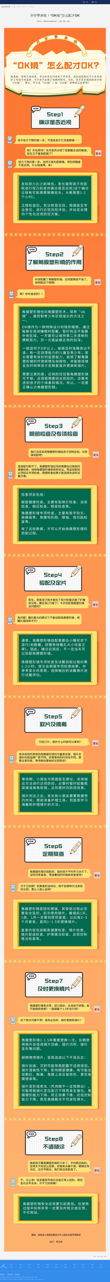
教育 (24, 6)
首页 (11, 1264)
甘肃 (47, 1264)
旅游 (92, 1264)
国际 (29, 1264)
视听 (56, 1267)
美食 (83, 1264)
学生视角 (31, 6)
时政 (20, 1264)
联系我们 (17, 1274)
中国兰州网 (16, 6)
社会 (20, 1267)
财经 (11, 1267)
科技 (92, 1267)
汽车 (83, 1267)
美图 (74, 1264)
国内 (38, 1264)
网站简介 (2, 1274)
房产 (101, 1264)
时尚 (47, 1267)
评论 (29, 1267)
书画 (65, 1264)
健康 (65, 1267)
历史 (74, 1267)
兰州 (56, 1264)
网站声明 (10, 1274)
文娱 (38, 1267)
